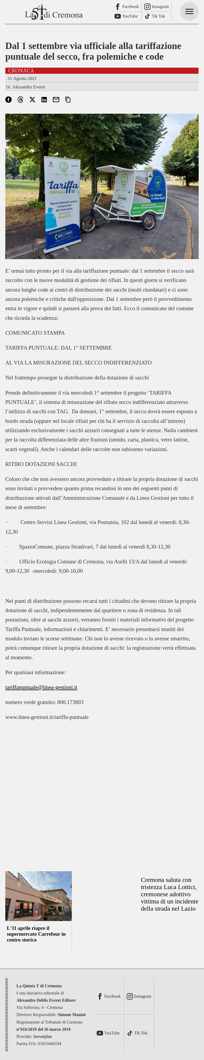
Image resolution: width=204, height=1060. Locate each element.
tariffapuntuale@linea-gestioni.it (41, 687)
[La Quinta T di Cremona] (54, 11)
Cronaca (21, 70)
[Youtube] (127, 16)
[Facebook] (127, 7)
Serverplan (42, 1036)
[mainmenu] (189, 11)
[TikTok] (157, 16)
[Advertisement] (102, 800)
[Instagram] (157, 7)
